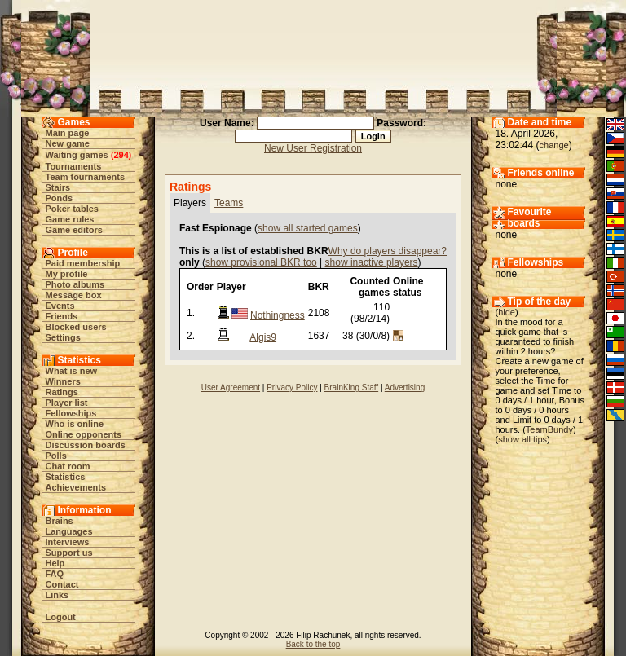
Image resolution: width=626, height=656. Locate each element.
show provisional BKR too (261, 262)
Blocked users (76, 327)
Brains (59, 521)
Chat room (68, 466)
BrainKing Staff (351, 387)
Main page (68, 133)
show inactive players (371, 262)
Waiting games (77, 155)
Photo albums (75, 284)
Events (60, 305)
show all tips (522, 439)
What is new (72, 371)
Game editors (74, 230)
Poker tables (72, 209)
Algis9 (262, 337)
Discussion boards (86, 445)
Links (57, 595)
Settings (63, 337)
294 (120, 155)
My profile (67, 274)
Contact (62, 584)
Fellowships (71, 413)
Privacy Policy (292, 387)
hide (506, 312)
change (554, 145)
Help (55, 563)
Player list (67, 402)
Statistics (66, 477)
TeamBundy (549, 429)
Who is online (75, 424)
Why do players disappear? (387, 251)
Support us (69, 552)
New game (68, 143)
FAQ (55, 574)
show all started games (308, 228)
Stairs (58, 187)
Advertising (405, 387)
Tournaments (74, 166)
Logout (61, 617)
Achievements (76, 487)
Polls (56, 455)
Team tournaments (86, 177)
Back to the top (313, 644)
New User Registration (313, 148)
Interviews (68, 542)
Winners (63, 381)
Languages (69, 531)
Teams (228, 203)
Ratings (62, 392)
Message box (74, 295)
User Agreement (230, 387)
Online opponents (84, 434)
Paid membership (83, 263)
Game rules (70, 219)
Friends (62, 316)
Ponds (59, 198)
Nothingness (277, 315)
